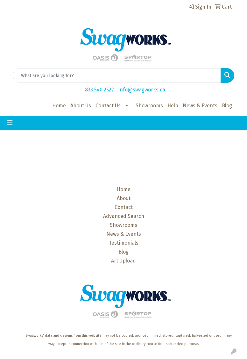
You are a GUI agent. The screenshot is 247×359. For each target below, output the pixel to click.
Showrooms (149, 106)
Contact (124, 207)
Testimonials (123, 243)
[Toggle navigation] (10, 122)
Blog (227, 106)
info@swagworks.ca (141, 90)
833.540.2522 (99, 90)
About (124, 198)
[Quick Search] (117, 75)
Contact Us (108, 106)
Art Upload (123, 261)
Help (172, 106)
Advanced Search (123, 216)
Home (59, 106)
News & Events (200, 106)
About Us (80, 106)
